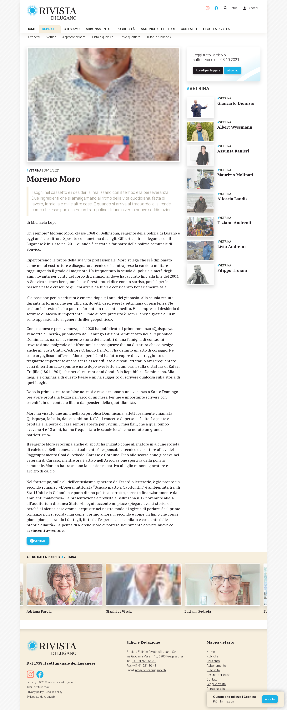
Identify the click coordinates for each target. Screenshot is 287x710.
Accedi (250, 8)
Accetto (270, 699)
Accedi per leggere (208, 70)
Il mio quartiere (129, 37)
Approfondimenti (74, 37)
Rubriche (50, 29)
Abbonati (232, 70)
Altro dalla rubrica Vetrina (51, 557)
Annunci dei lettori (158, 29)
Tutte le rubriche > (159, 37)
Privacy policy (35, 692)
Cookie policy (54, 692)
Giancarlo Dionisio (235, 103)
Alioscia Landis (232, 198)
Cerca (230, 8)
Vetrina (51, 37)
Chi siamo (72, 29)
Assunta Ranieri (233, 151)
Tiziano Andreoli (234, 222)
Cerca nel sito (216, 689)
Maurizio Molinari (235, 175)
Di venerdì (33, 37)
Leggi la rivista (216, 29)
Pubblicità (126, 29)
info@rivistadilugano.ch (150, 670)
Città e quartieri (102, 37)
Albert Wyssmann (234, 127)
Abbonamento (98, 29)
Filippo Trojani (232, 270)
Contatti (189, 29)
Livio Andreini (231, 246)
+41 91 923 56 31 (144, 661)
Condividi (38, 540)
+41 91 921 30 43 (144, 665)
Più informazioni (223, 701)
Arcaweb (49, 696)
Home (31, 29)
